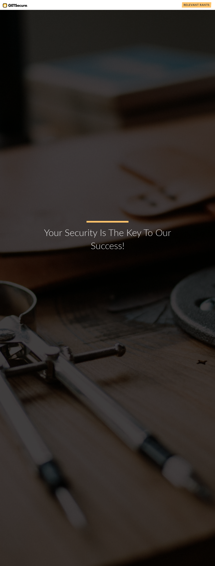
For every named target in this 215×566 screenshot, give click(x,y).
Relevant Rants (197, 4)
